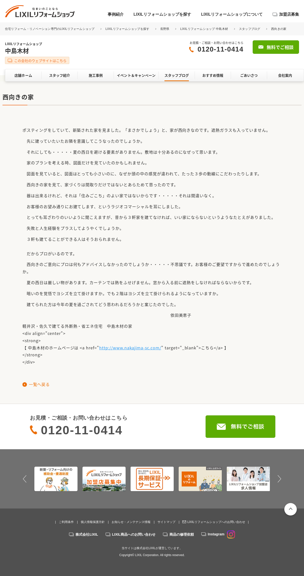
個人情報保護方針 (93, 522)
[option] (55, 479)
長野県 (164, 29)
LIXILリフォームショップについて (232, 14)
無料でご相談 (280, 47)
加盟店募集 (289, 14)
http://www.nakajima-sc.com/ (130, 348)
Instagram (221, 534)
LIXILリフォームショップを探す (162, 14)
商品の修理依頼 (181, 534)
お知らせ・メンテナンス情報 (131, 522)
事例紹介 (116, 14)
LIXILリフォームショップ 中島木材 (204, 29)
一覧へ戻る (39, 384)
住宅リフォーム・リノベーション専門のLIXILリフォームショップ (50, 29)
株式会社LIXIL (87, 534)
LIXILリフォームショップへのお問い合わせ (216, 522)
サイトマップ (166, 522)
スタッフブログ (249, 29)
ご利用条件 (66, 522)
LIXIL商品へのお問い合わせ (133, 534)
